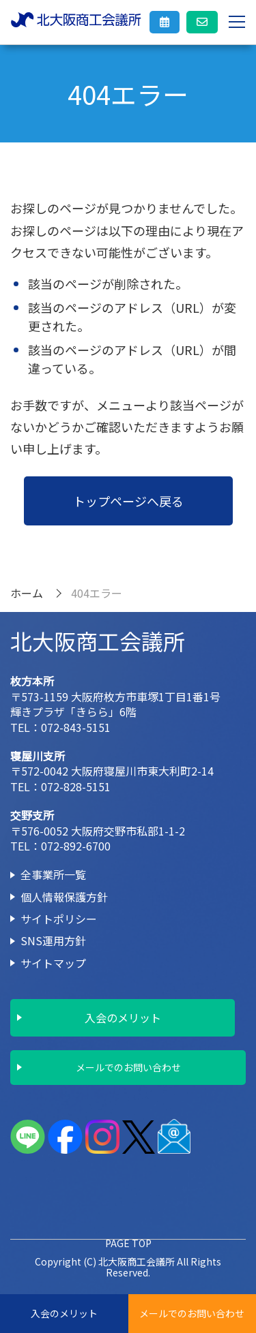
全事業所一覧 (53, 874)
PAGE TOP (128, 1243)
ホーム (26, 593)
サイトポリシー (58, 918)
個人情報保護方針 (64, 897)
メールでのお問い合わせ (191, 1313)
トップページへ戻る (128, 501)
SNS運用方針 (53, 940)
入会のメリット (64, 1313)
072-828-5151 (76, 786)
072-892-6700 (76, 846)
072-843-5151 (76, 727)
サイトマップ (53, 963)
